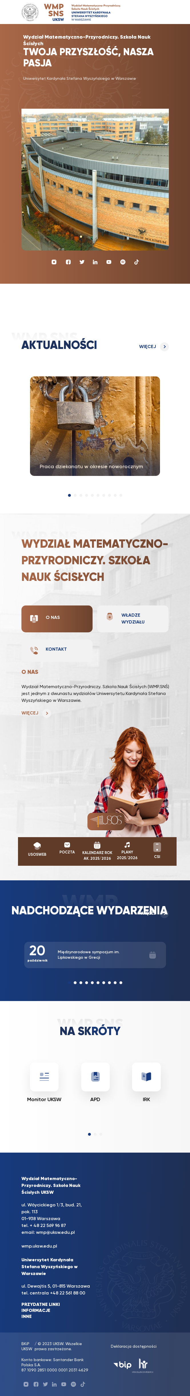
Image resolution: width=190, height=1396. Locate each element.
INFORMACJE (35, 1310)
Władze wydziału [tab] (125, 618)
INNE (26, 1316)
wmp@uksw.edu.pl (55, 1232)
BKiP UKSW (26, 1346)
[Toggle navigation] (159, 12)
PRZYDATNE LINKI (40, 1304)
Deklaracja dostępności (134, 1347)
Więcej (147, 347)
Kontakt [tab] (48, 650)
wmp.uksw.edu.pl (39, 1246)
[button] (69, 495)
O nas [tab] (44, 618)
